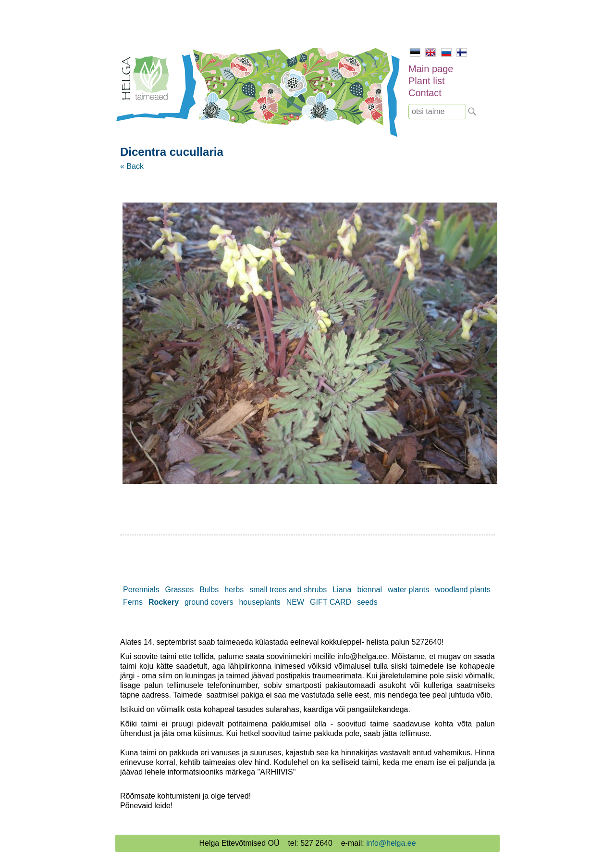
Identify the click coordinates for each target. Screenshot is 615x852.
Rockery (163, 602)
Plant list (426, 81)
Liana (341, 589)
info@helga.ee (391, 843)
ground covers (208, 602)
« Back (132, 166)
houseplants (259, 602)
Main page (430, 69)
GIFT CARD (330, 602)
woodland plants (463, 589)
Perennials (141, 589)
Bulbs (209, 589)
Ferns (133, 602)
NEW (295, 602)
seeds (367, 602)
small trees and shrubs (288, 589)
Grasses (179, 589)
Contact (425, 93)
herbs (234, 589)
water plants (408, 589)
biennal (369, 589)
